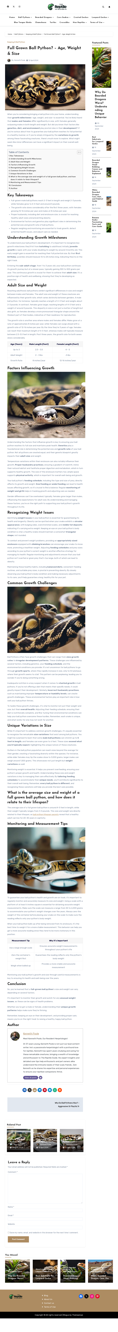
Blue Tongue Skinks (23, 22)
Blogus (66, 1315)
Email (11, 1215)
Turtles (53, 22)
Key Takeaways (17, 156)
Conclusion (16, 185)
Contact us (49, 1303)
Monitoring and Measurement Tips (25, 182)
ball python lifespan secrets (46, 814)
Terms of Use (96, 22)
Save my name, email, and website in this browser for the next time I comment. (44, 1233)
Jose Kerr (15, 1145)
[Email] (40, 1077)
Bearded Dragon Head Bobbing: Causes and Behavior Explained (97, 166)
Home (12, 17)
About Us (48, 1299)
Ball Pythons (24, 17)
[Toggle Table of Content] (78, 152)
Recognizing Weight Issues (22, 168)
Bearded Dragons (43, 17)
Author (14, 188)
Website (11, 1224)
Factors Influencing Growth (23, 165)
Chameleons (40, 22)
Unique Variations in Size (21, 174)
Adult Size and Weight (20, 162)
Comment (13, 1172)
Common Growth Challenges (23, 171)
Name (11, 1207)
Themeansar (77, 1315)
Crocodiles (64, 22)
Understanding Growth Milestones (26, 159)
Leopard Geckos (100, 17)
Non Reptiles (79, 22)
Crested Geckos (81, 17)
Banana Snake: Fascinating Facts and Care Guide (97, 222)
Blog (46, 1295)
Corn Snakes (63, 17)
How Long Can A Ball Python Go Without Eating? (44, 1141)
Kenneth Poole (19, 60)
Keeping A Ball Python (16, 42)
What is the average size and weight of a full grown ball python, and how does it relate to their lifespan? (43, 178)
